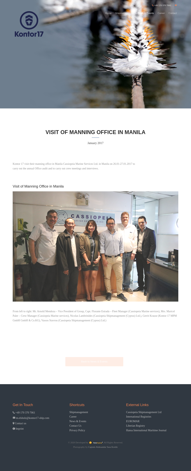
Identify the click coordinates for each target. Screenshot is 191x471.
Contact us (19, 423)
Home (108, 13)
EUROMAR (133, 421)
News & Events (146, 13)
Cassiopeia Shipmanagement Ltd (143, 412)
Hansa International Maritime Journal (146, 430)
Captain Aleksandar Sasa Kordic (103, 447)
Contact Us (75, 425)
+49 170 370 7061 (24, 412)
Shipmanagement (124, 13)
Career (161, 13)
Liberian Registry (135, 425)
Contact (173, 13)
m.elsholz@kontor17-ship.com (31, 417)
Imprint (18, 428)
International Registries (138, 416)
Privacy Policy (77, 430)
